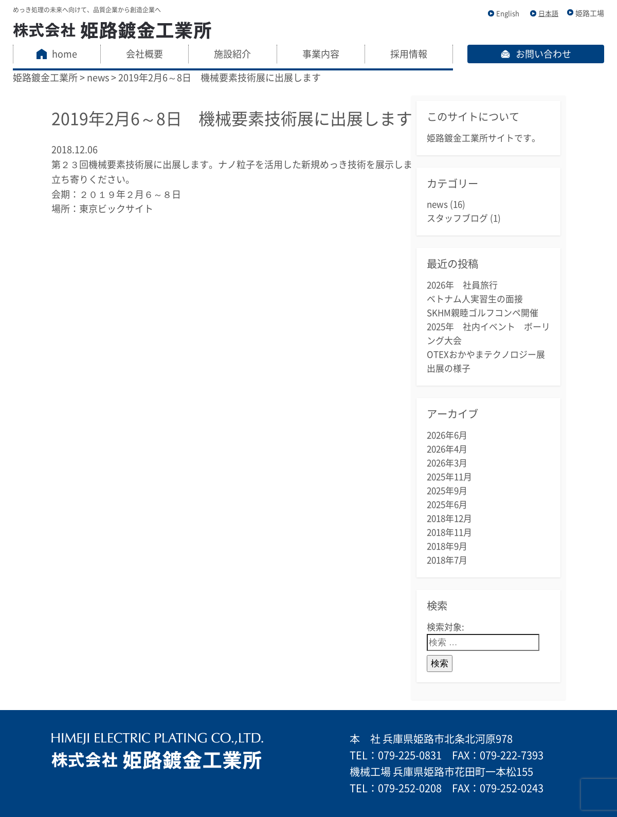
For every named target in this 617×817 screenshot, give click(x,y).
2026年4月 (447, 449)
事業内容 (320, 54)
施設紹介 (232, 54)
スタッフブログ (457, 218)
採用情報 (408, 54)
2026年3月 (447, 463)
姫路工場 (589, 13)
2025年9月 (447, 490)
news (437, 204)
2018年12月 (449, 518)
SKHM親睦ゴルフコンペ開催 (482, 312)
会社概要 (144, 54)
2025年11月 (449, 477)
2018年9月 (447, 546)
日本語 (548, 13)
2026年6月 (447, 435)
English (507, 13)
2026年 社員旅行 (462, 285)
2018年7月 (447, 560)
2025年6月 (447, 504)
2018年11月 (449, 532)
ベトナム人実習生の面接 (475, 299)
